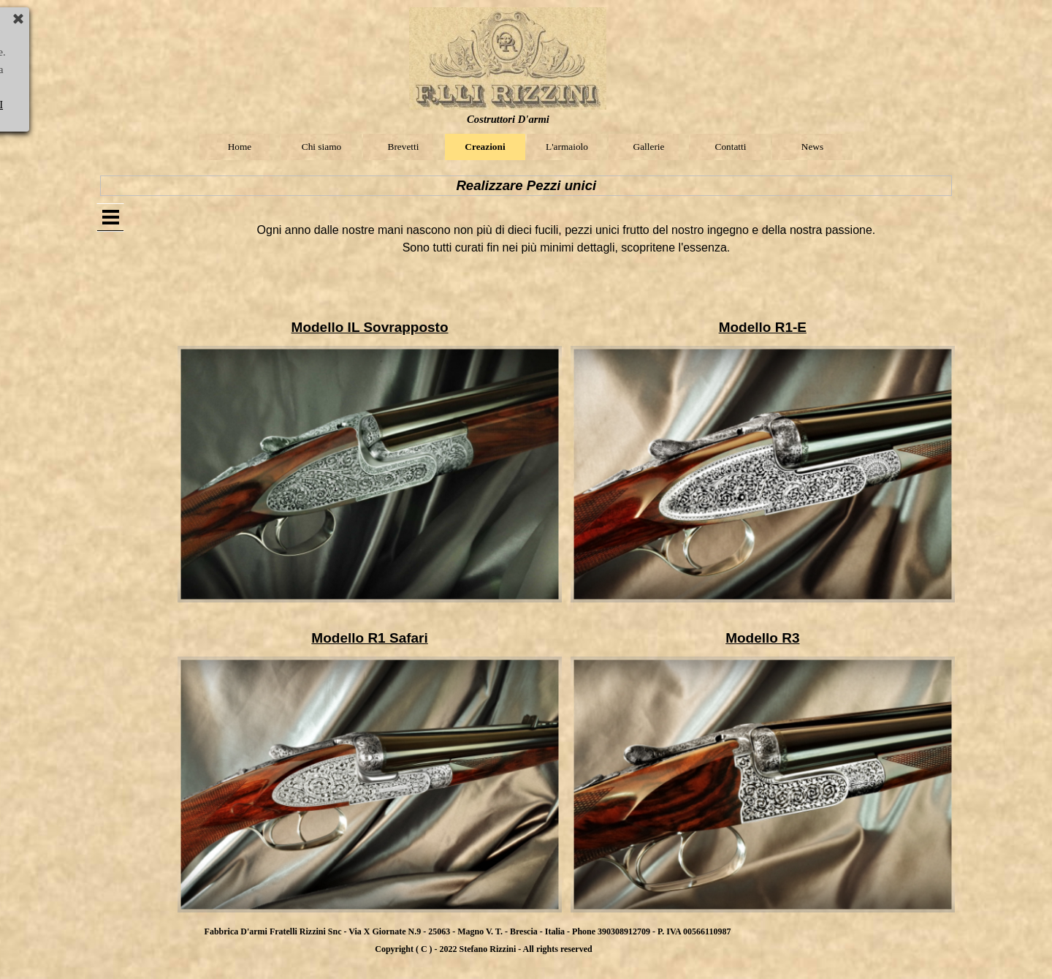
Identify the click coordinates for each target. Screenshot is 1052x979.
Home (240, 146)
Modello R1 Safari (369, 638)
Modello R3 (762, 638)
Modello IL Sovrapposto (370, 327)
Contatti (731, 146)
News (812, 146)
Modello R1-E (763, 327)
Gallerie (649, 146)
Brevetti (403, 146)
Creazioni (485, 146)
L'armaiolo (567, 146)
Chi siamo (321, 146)
